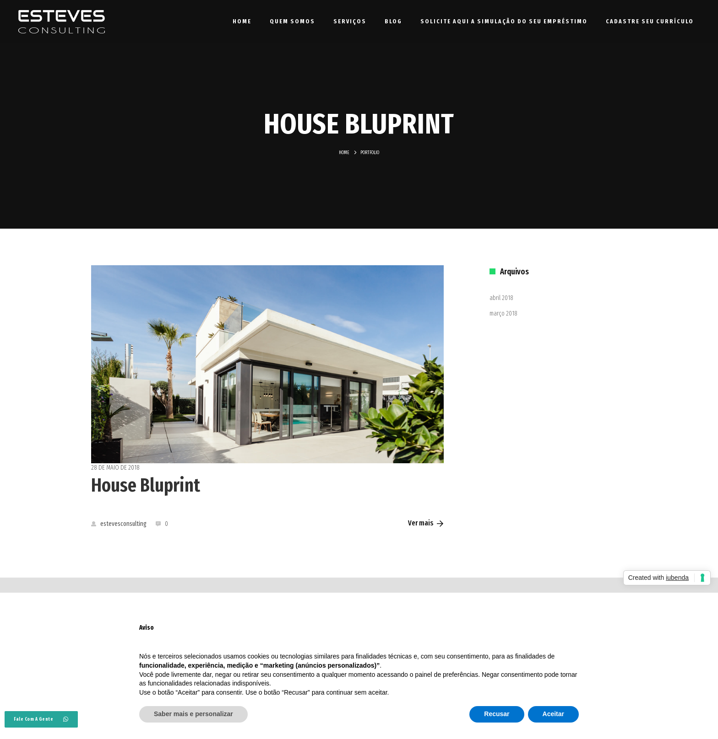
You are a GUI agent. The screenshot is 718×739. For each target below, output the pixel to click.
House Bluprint (145, 485)
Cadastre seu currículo (650, 21)
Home (242, 21)
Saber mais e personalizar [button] (193, 714)
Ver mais (426, 523)
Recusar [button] (496, 714)
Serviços (349, 21)
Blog (393, 21)
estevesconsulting (119, 524)
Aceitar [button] (553, 714)
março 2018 (503, 313)
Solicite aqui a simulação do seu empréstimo (503, 21)
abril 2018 (501, 298)
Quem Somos (292, 21)
